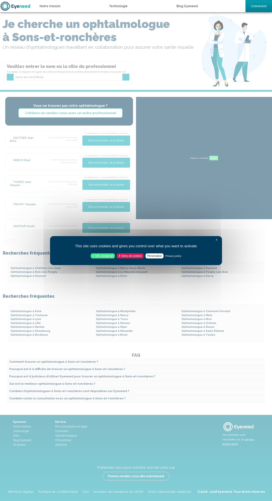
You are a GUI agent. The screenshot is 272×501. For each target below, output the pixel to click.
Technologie (118, 6)
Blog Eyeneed (187, 6)
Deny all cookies (130, 255)
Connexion (259, 6)
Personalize (154, 255)
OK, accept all (103, 255)
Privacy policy (173, 255)
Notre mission (49, 6)
